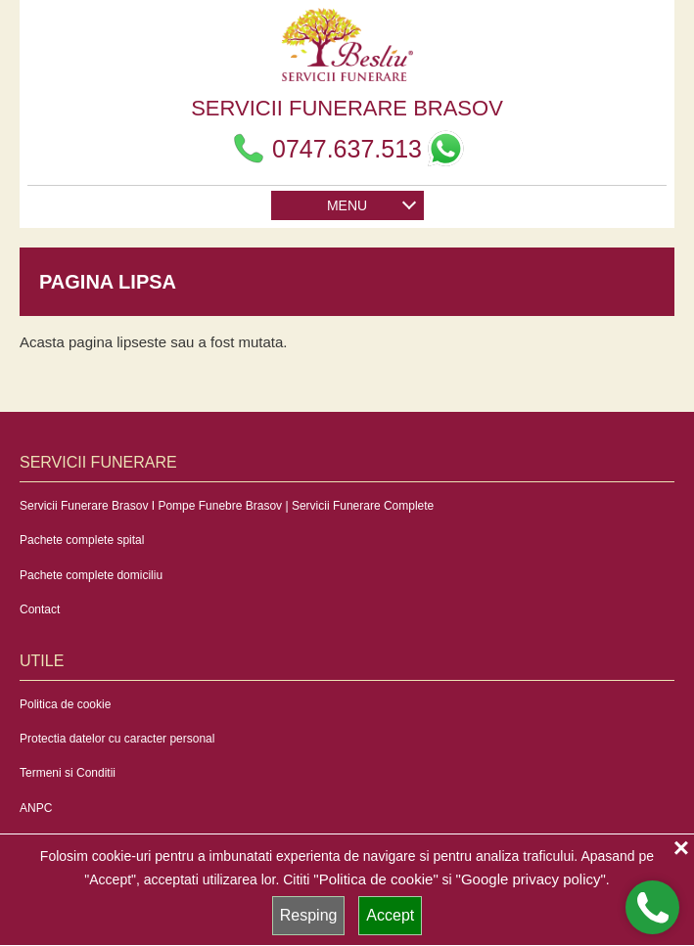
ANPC (36, 808)
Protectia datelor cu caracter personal (117, 738)
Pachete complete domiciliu (91, 575)
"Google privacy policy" (531, 879)
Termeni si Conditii (68, 773)
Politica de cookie (65, 704)
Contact (40, 609)
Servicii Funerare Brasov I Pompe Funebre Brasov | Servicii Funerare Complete (227, 506)
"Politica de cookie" (375, 879)
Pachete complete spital (82, 540)
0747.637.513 (325, 148)
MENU (370, 202)
